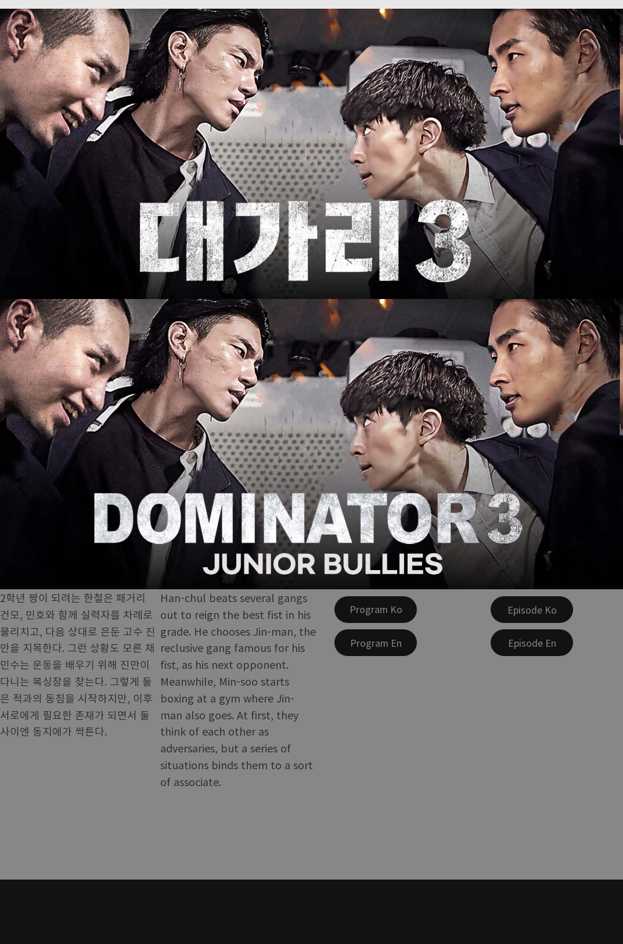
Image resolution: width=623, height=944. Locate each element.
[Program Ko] (375, 609)
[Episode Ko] (532, 609)
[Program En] (375, 642)
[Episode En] (532, 642)
